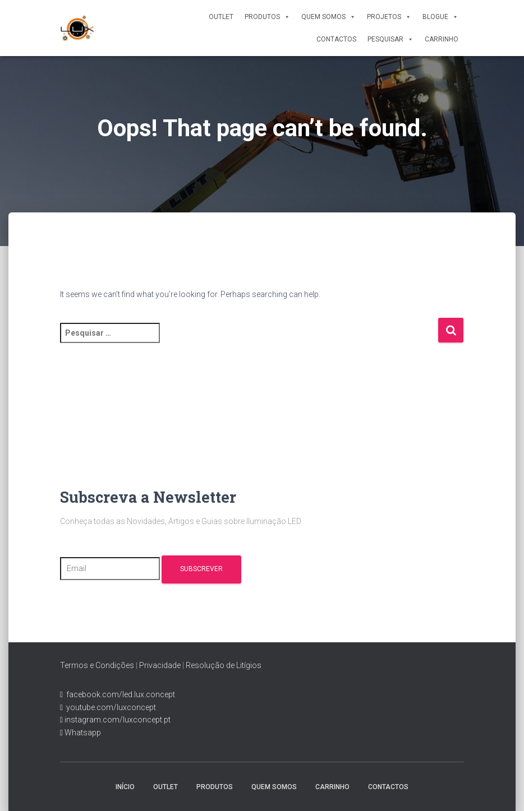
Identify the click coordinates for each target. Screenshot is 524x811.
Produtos (267, 17)
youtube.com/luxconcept (109, 707)
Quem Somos (328, 17)
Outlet (221, 17)
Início (125, 787)
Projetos (389, 17)
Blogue (440, 17)
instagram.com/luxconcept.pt (117, 719)
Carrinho (441, 39)
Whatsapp (82, 732)
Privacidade (160, 665)
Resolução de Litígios (223, 665)
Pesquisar (390, 39)
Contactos (336, 39)
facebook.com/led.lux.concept (120, 694)
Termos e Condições (97, 665)
